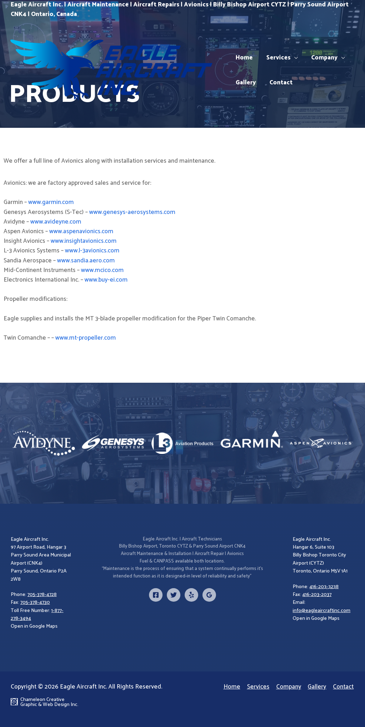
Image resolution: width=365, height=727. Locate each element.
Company (321, 58)
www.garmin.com (51, 202)
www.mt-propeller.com (85, 338)
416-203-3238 (324, 587)
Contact (279, 83)
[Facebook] (156, 595)
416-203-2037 (316, 595)
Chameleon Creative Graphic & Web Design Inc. (50, 702)
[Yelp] (191, 595)
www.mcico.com (102, 270)
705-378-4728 (42, 595)
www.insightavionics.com (84, 241)
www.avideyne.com (55, 222)
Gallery (245, 83)
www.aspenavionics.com (81, 231)
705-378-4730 (35, 602)
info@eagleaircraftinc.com (321, 611)
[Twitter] (173, 595)
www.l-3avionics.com (92, 251)
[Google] (209, 595)
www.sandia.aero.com (86, 261)
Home (243, 58)
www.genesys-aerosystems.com (132, 212)
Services (276, 58)
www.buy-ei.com (106, 280)
